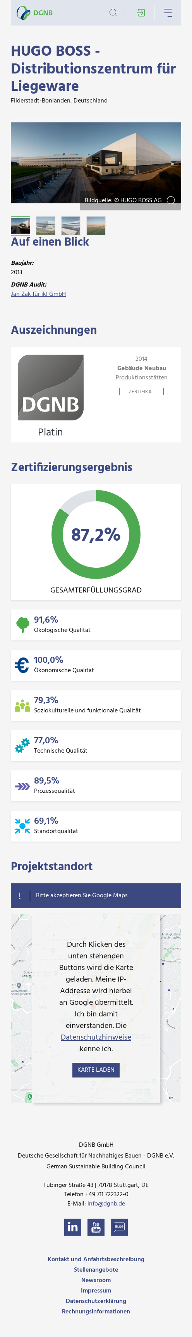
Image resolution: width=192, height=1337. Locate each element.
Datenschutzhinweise (96, 1037)
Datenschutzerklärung (96, 1301)
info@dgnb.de (106, 1204)
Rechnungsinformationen (96, 1312)
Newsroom (96, 1281)
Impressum (96, 1291)
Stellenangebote (96, 1270)
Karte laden (96, 1070)
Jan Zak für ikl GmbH (38, 294)
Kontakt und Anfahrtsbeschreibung (96, 1260)
